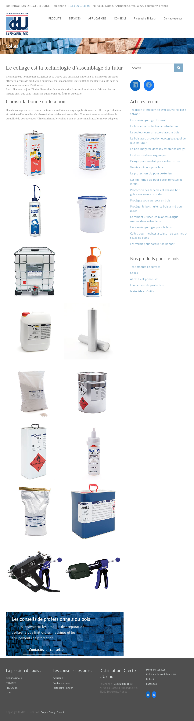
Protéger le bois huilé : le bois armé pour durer (156, 208)
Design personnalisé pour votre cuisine (155, 161)
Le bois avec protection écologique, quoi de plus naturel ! (158, 140)
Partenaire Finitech (145, 18)
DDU (8, 692)
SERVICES (75, 18)
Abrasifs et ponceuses (144, 279)
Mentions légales (155, 669)
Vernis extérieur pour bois (146, 167)
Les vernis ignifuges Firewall (148, 120)
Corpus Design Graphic (53, 712)
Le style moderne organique (148, 155)
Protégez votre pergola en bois (150, 200)
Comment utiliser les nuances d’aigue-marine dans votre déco (154, 219)
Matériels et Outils (142, 291)
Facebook (151, 683)
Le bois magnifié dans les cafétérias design (157, 148)
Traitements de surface (145, 266)
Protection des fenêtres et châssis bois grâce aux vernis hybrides (155, 192)
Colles (134, 272)
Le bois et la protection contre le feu (154, 126)
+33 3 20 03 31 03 (79, 5)
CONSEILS (120, 18)
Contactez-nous (173, 18)
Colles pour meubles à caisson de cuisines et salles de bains (158, 235)
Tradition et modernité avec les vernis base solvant (158, 112)
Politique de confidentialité (161, 674)
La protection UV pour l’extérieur (151, 173)
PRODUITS (54, 18)
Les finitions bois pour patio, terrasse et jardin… (156, 182)
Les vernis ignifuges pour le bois (151, 227)
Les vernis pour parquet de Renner (152, 243)
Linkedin (150, 679)
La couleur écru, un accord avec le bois (154, 132)
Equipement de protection (147, 285)
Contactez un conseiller (47, 650)
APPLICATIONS (97, 18)
